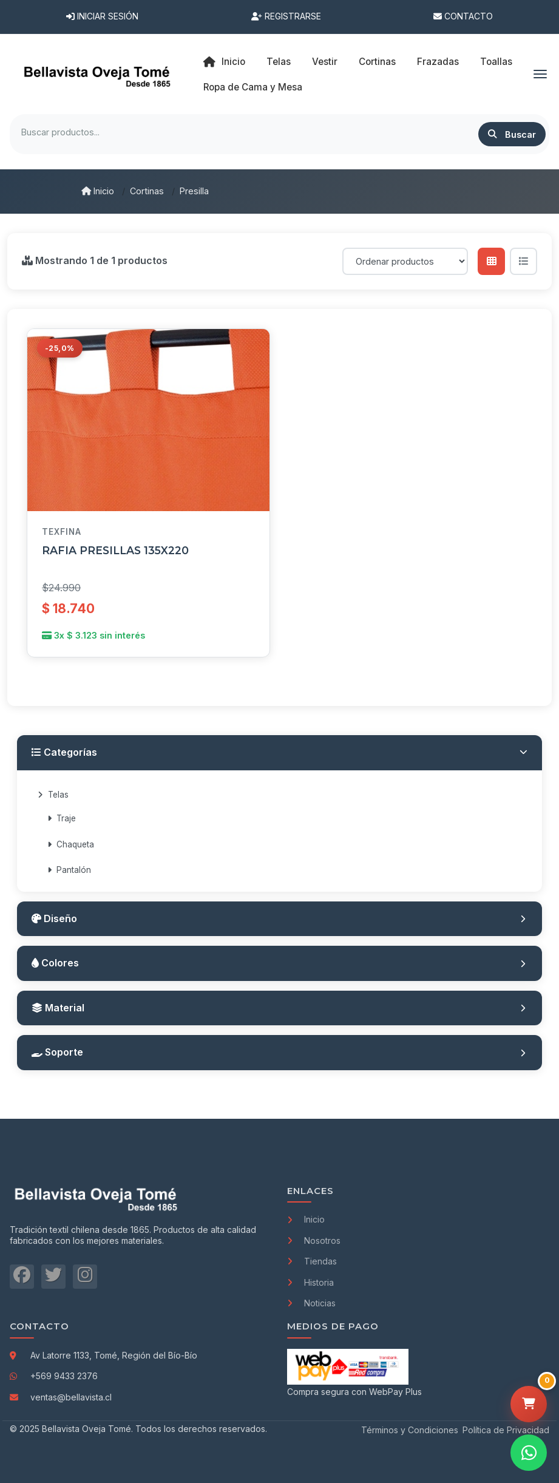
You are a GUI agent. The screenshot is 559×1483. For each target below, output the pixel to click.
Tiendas (312, 1261)
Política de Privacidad (505, 1430)
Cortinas (147, 191)
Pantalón (69, 870)
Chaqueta (70, 844)
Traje (61, 818)
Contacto (463, 16)
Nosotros (313, 1240)
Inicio (224, 61)
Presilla (194, 191)
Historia (310, 1282)
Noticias (311, 1303)
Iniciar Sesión (102, 16)
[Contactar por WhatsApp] (528, 1452)
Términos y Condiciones (409, 1430)
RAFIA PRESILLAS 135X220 (115, 550)
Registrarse (286, 16)
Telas (53, 794)
